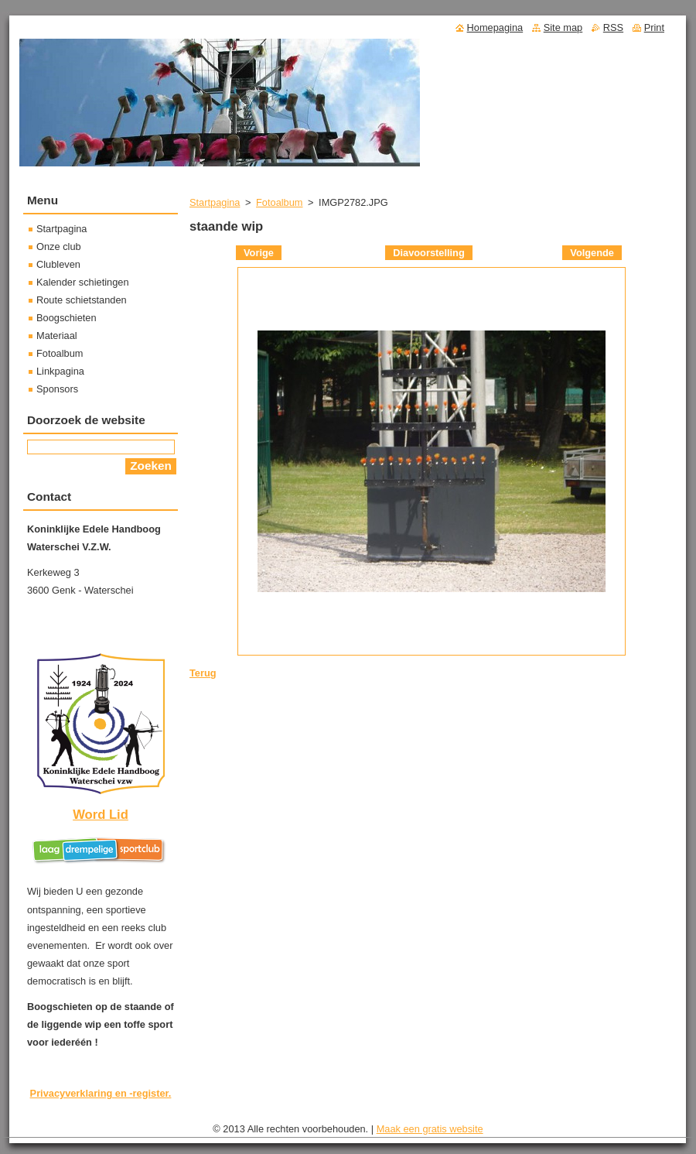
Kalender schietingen (82, 282)
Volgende (592, 253)
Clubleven (58, 264)
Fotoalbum (279, 202)
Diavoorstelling (428, 253)
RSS (613, 27)
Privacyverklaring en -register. (101, 1093)
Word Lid (100, 814)
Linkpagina (60, 371)
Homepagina (495, 27)
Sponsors (57, 389)
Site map (563, 27)
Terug (203, 673)
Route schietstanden (81, 300)
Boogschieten (66, 318)
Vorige (259, 253)
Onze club (58, 246)
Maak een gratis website (430, 1129)
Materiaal (56, 335)
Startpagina (214, 202)
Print (654, 27)
